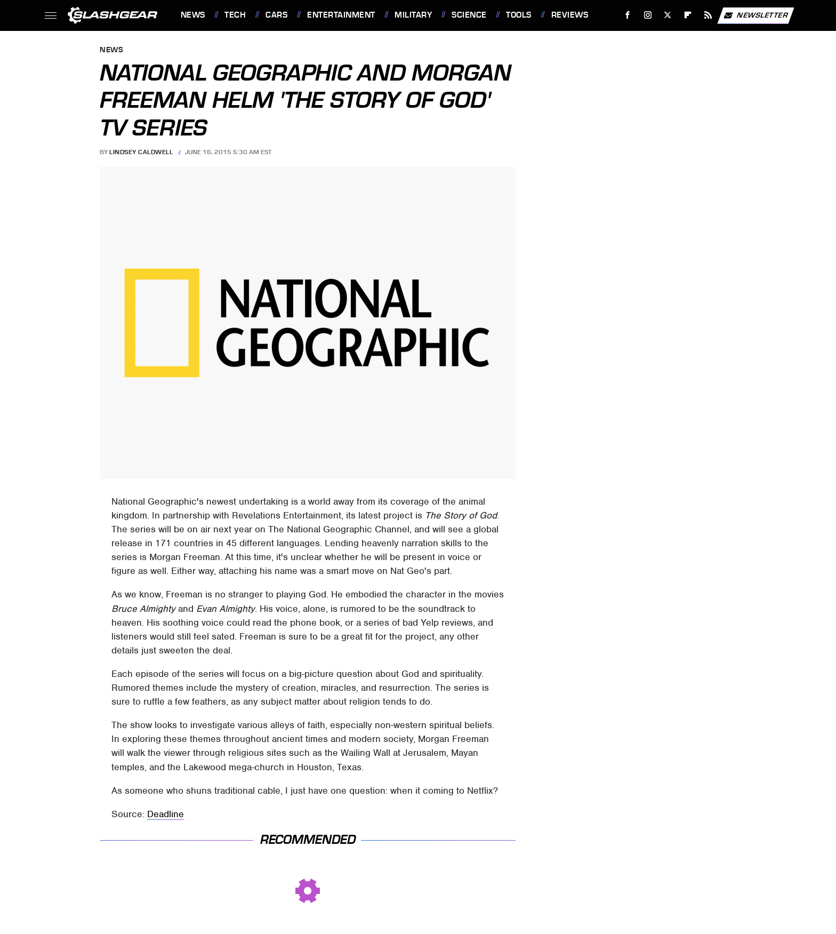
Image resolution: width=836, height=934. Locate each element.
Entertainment (341, 15)
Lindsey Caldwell (141, 152)
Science (469, 15)
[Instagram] (647, 15)
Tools (519, 15)
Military (413, 15)
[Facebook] (627, 15)
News (193, 15)
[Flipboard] (688, 15)
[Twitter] (668, 15)
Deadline (165, 814)
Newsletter (755, 15)
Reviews (570, 15)
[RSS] (708, 15)
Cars (276, 15)
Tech (235, 15)
